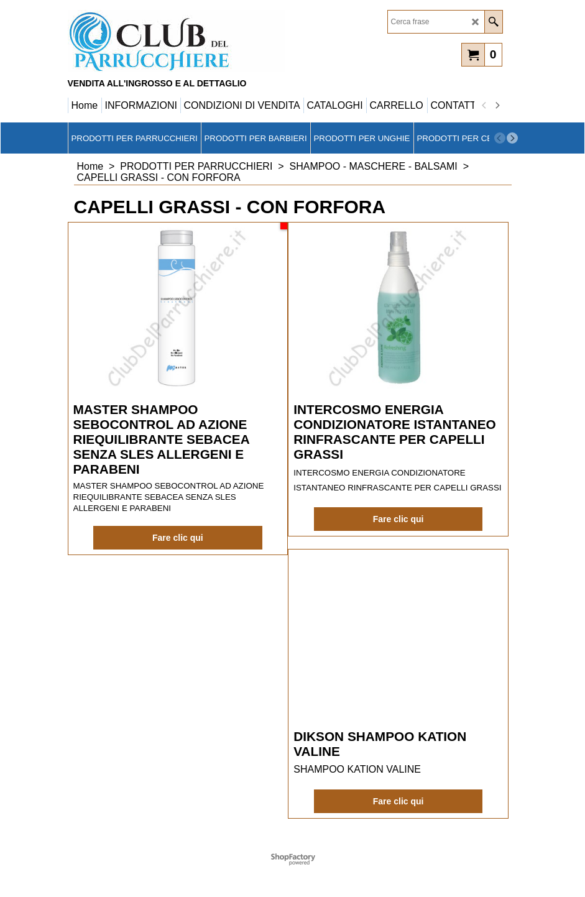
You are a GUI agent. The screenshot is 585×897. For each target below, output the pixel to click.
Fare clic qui (177, 538)
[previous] (485, 105)
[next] (497, 105)
